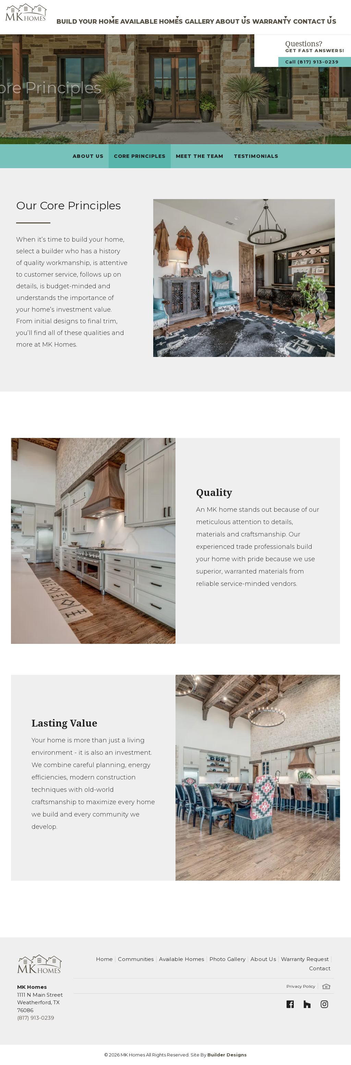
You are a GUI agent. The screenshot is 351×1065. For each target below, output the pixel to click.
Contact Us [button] (307, 17)
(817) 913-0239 (35, 1018)
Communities (136, 959)
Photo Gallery (227, 959)
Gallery (166, 17)
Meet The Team (199, 156)
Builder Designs (227, 1054)
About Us (88, 156)
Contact (319, 968)
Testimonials (256, 156)
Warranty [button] (255, 17)
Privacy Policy (301, 986)
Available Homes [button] (110, 17)
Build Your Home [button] (37, 17)
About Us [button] (206, 17)
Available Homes (181, 959)
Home (104, 959)
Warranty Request (305, 959)
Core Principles (140, 156)
